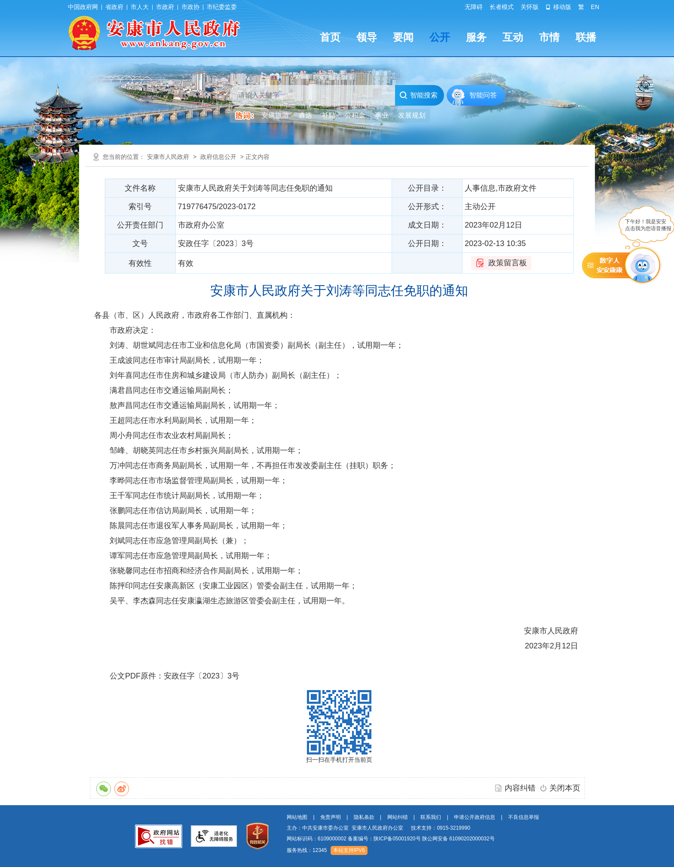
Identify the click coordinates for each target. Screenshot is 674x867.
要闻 (403, 37)
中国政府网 (83, 6)
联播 (586, 37)
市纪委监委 (222, 6)
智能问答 (483, 95)
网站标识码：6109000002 (391, 839)
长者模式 (502, 6)
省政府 (114, 6)
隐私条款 (364, 817)
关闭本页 (564, 788)
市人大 (140, 6)
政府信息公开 (218, 156)
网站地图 (297, 817)
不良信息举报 (523, 817)
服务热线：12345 (307, 850)
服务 (476, 37)
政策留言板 (507, 263)
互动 (512, 37)
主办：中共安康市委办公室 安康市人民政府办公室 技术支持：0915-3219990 (378, 828)
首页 (330, 37)
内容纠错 (520, 788)
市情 (549, 37)
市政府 (165, 6)
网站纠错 (397, 817)
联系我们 (430, 817)
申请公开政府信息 (474, 817)
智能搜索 (418, 95)
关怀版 (530, 6)
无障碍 (474, 6)
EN (595, 6)
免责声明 (330, 817)
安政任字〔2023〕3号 (201, 676)
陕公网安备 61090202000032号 (458, 839)
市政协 (190, 6)
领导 (366, 37)
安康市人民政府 (168, 156)
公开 (439, 37)
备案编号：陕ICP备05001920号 (384, 839)
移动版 (558, 6)
